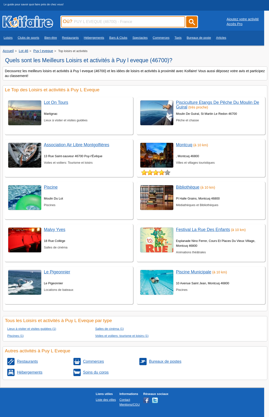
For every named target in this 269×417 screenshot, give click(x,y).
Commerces (161, 37)
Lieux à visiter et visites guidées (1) (31, 329)
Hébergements (94, 37)
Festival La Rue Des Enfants (203, 229)
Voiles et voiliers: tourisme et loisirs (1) (122, 336)
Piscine (51, 187)
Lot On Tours (56, 102)
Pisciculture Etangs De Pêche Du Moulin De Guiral (217, 104)
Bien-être (50, 37)
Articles (221, 37)
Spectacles (140, 37)
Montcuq (184, 144)
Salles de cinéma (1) (109, 329)
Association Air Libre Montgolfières (76, 144)
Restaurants (70, 37)
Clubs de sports (28, 37)
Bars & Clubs (118, 37)
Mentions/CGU (129, 404)
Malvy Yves (54, 229)
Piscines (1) (15, 336)
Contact (124, 400)
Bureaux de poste (199, 37)
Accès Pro (235, 24)
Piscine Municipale (193, 272)
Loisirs (8, 37)
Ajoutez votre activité (243, 19)
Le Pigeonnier (57, 272)
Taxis (178, 37)
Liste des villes (106, 400)
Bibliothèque (187, 187)
